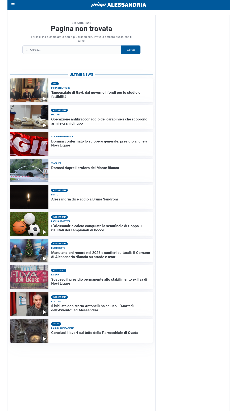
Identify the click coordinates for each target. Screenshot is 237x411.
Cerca (131, 49)
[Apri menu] (13, 5)
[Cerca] (71, 49)
